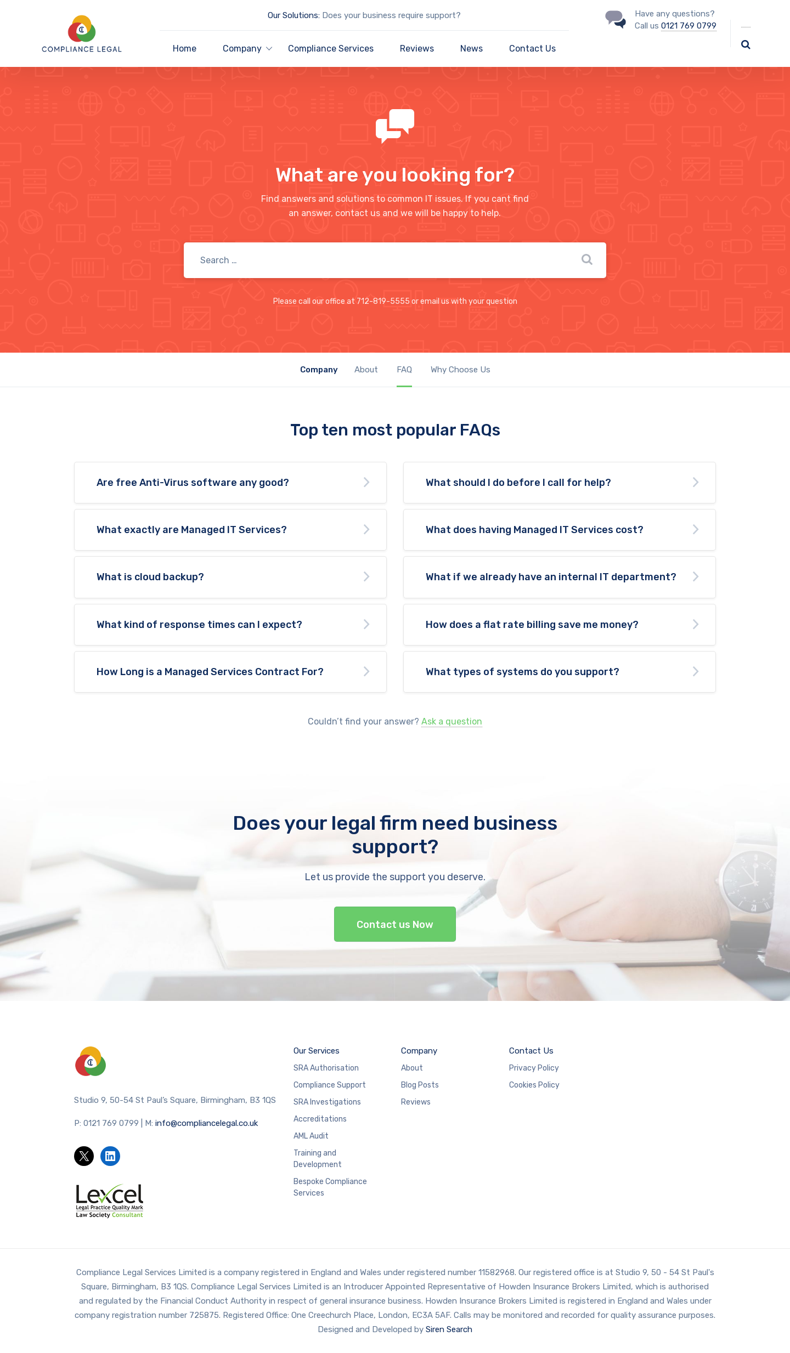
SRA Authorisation (326, 1068)
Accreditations (320, 1119)
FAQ (404, 370)
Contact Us (532, 48)
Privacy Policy (534, 1068)
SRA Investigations (327, 1102)
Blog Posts (420, 1085)
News (471, 48)
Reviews (417, 48)
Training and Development (318, 1158)
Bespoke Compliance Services (330, 1187)
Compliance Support (330, 1085)
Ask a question (451, 721)
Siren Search (449, 1329)
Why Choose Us (460, 370)
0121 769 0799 (688, 26)
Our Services (317, 1051)
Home (184, 48)
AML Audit (311, 1136)
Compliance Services (331, 48)
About (366, 370)
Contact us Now (395, 925)
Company (419, 1051)
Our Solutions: (294, 15)
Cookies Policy (534, 1085)
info (206, 1123)
